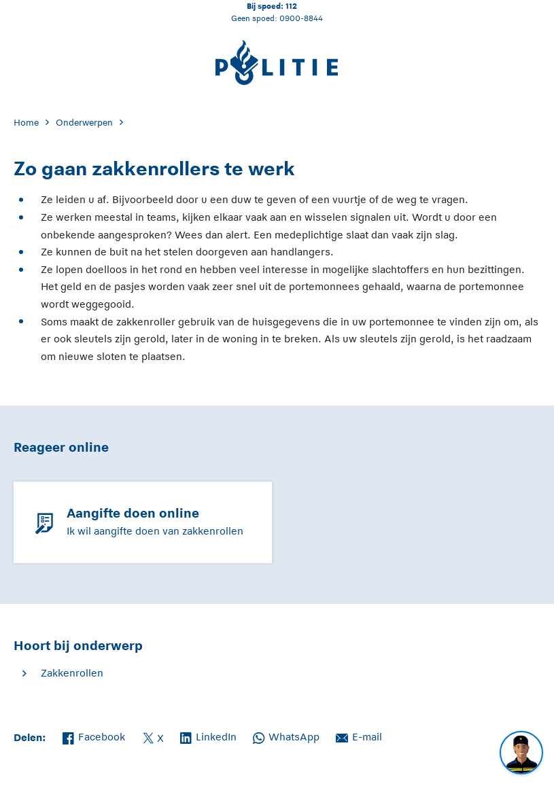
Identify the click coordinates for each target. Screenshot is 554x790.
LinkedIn (208, 736)
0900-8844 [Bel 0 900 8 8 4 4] (301, 18)
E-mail (359, 736)
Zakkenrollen (72, 672)
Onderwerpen (84, 122)
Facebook (94, 736)
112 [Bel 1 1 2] (291, 6)
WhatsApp (286, 736)
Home (26, 122)
